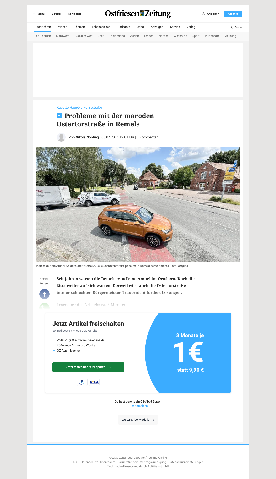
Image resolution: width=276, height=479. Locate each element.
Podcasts (123, 27)
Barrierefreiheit (127, 462)
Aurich (134, 36)
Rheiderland (117, 36)
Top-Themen (42, 36)
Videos (62, 27)
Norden (164, 36)
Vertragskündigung (153, 462)
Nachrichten (42, 27)
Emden (148, 36)
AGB (76, 462)
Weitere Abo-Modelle (138, 419)
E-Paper (56, 14)
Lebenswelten (101, 27)
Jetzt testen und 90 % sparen (88, 367)
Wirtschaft (212, 36)
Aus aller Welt (84, 36)
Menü (38, 13)
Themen (79, 27)
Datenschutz (89, 462)
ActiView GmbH (158, 466)
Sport (196, 36)
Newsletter (74, 14)
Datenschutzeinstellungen (185, 462)
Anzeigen (157, 27)
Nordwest (62, 36)
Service (175, 27)
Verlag (191, 27)
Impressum (107, 462)
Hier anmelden (138, 406)
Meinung (230, 36)
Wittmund (180, 36)
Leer (101, 36)
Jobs (140, 27)
